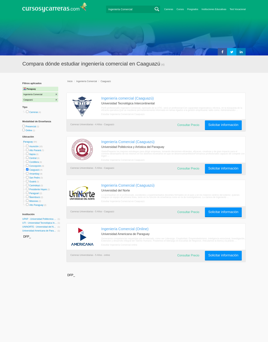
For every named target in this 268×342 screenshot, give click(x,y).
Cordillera (34, 162)
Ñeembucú (34, 197)
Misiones (33, 201)
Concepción (35, 166)
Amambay (34, 173)
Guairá (32, 181)
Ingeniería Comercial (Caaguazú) (127, 142)
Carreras (168, 9)
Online (29, 130)
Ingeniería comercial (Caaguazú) (127, 98)
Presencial (30, 126)
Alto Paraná (35, 150)
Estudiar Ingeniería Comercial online (119, 245)
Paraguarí (34, 193)
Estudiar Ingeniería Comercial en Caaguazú (123, 114)
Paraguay (28, 141)
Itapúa (32, 154)
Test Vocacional (238, 9)
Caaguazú (34, 170)
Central (32, 158)
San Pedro (34, 177)
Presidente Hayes (38, 189)
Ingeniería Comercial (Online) (125, 229)
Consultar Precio (188, 125)
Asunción (33, 146)
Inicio (70, 81)
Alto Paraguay (36, 205)
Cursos (180, 9)
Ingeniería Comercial (86, 81)
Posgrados (192, 9)
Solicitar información (223, 125)
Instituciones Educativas (214, 9)
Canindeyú (34, 185)
